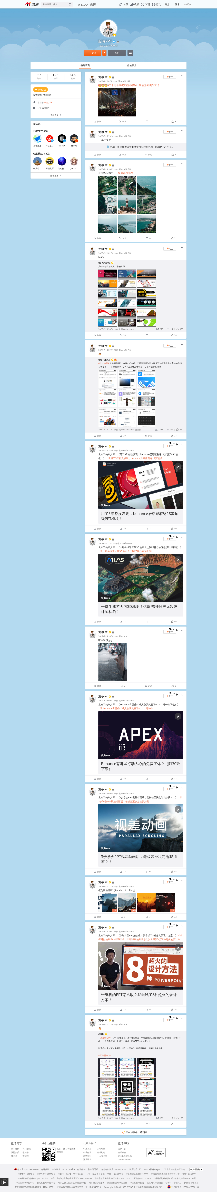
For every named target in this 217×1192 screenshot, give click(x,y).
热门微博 (15, 1149)
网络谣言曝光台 (191, 1182)
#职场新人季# (104, 1037)
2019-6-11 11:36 (106, 1024)
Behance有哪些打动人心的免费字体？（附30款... (127, 708)
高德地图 (37, 145)
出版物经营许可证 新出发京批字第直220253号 (175, 1178)
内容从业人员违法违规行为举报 (72, 1182)
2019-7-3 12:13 (105, 543)
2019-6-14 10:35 (106, 931)
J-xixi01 (74, 168)
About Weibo (68, 1169)
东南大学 (48, 102)
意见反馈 (45, 1169)
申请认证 (87, 1149)
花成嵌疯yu (63, 168)
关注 (92, 52)
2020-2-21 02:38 (106, 253)
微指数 (26, 1156)
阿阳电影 (50, 168)
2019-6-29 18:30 (106, 636)
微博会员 (15, 1152)
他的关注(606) (40, 131)
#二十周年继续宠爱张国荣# (122, 85)
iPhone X (123, 636)
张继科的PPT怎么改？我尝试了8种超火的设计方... (154, 939)
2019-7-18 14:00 (106, 450)
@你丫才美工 (104, 359)
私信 (117, 52)
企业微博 (87, 1152)
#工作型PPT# (104, 1055)
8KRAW (61, 145)
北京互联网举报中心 (46, 1182)
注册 (167, 4)
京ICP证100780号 (26, 1174)
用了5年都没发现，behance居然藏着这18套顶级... (136, 458)
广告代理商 (102, 1156)
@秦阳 (101, 1034)
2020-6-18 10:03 (106, 169)
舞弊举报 (56, 1169)
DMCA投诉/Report (152, 1169)
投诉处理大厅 (135, 1169)
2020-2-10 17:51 (106, 429)
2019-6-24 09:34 (106, 793)
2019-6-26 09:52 (106, 700)
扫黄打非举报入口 (173, 1182)
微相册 (26, 1152)
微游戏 (14, 1156)
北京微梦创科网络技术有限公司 (148, 1187)
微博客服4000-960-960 (26, 1169)
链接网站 (101, 1149)
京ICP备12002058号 (46, 1174)
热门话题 (27, 1149)
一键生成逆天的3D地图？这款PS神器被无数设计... (128, 551)
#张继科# (119, 939)
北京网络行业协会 (155, 1182)
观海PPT (102, 77)
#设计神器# (103, 363)
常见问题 (122, 1149)
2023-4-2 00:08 (105, 81)
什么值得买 (50, 145)
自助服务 (122, 1152)
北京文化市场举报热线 (117, 1182)
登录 (177, 4)
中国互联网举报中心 (25, 1182)
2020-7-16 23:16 (106, 136)
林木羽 (74, 145)
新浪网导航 (93, 1169)
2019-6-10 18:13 (106, 1118)
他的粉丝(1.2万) (41, 153)
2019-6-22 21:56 (106, 886)
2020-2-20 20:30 (106, 329)
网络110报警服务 (96, 1182)
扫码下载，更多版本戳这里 (66, 1150)
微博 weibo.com (126, 329)
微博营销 (101, 1152)
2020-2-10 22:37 (106, 350)
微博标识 (87, 1156)
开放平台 (87, 1159)
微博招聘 (81, 1169)
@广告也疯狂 (104, 262)
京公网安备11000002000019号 (183, 1187)
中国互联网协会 (137, 1182)
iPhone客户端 (123, 81)
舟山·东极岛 (125, 173)
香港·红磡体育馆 (149, 85)
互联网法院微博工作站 (174, 1169)
